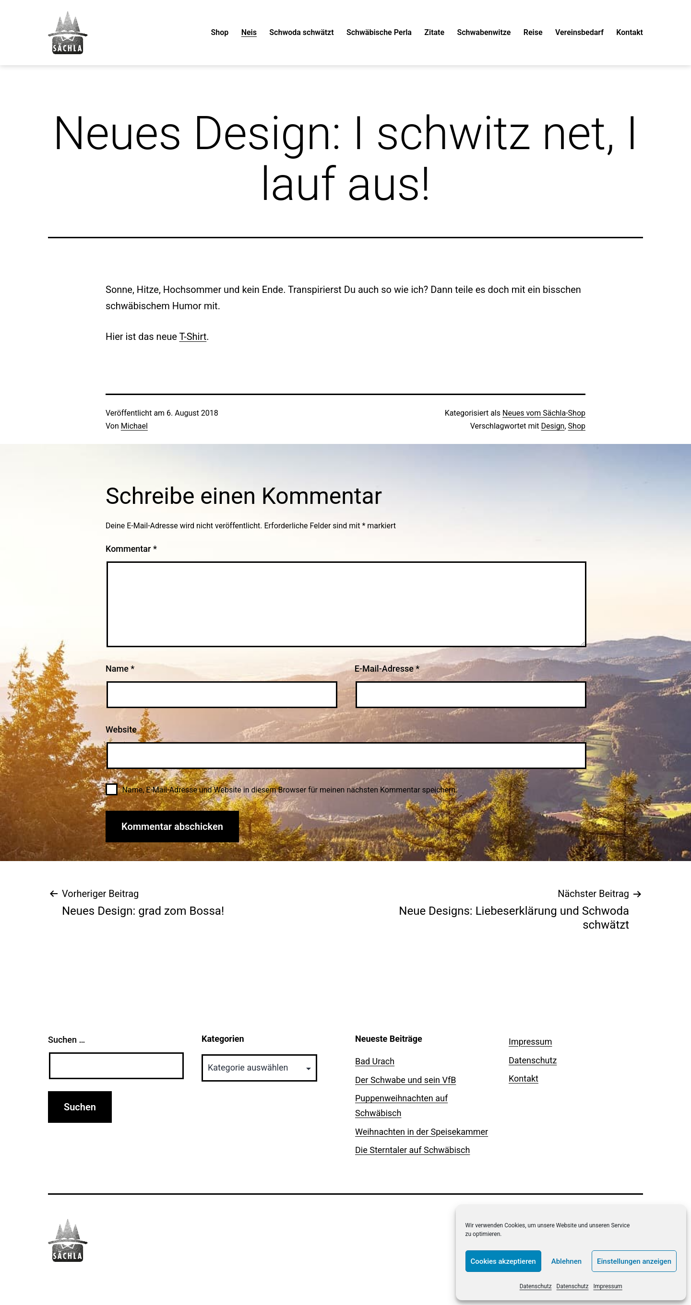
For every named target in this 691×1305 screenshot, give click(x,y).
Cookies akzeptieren (503, 1261)
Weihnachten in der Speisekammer (421, 1132)
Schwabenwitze (484, 32)
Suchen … (66, 1040)
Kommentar (131, 549)
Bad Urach (374, 1061)
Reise (533, 32)
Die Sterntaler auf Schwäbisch (412, 1150)
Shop (220, 32)
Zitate (434, 32)
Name (120, 669)
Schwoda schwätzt (301, 32)
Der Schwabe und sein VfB (405, 1080)
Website (121, 729)
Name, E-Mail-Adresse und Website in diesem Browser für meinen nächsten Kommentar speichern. (290, 789)
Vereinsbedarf (579, 32)
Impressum (608, 1286)
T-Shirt (192, 336)
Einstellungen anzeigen (634, 1261)
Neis (249, 32)
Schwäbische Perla (379, 32)
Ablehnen (566, 1261)
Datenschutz (536, 1286)
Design (553, 426)
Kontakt (629, 32)
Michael (134, 426)
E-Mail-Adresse (387, 669)
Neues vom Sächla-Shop (543, 413)
